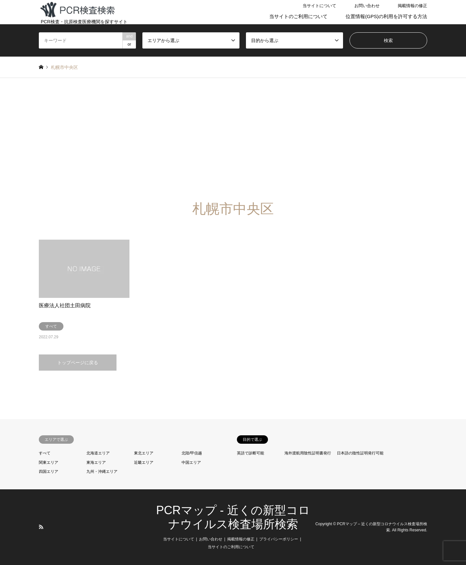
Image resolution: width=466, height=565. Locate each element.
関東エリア (48, 462)
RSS (41, 527)
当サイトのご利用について (298, 16)
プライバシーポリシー (278, 539)
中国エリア (191, 462)
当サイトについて (319, 5)
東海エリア (96, 462)
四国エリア (48, 471)
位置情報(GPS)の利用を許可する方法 (386, 16)
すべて (44, 453)
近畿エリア (143, 462)
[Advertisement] (233, 139)
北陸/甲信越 (192, 453)
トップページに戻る (77, 362)
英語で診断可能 (250, 453)
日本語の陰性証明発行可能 (360, 453)
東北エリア (143, 453)
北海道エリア (98, 453)
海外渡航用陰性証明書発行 (307, 453)
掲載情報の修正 (412, 5)
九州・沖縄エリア (101, 471)
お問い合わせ (367, 5)
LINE (49, 527)
